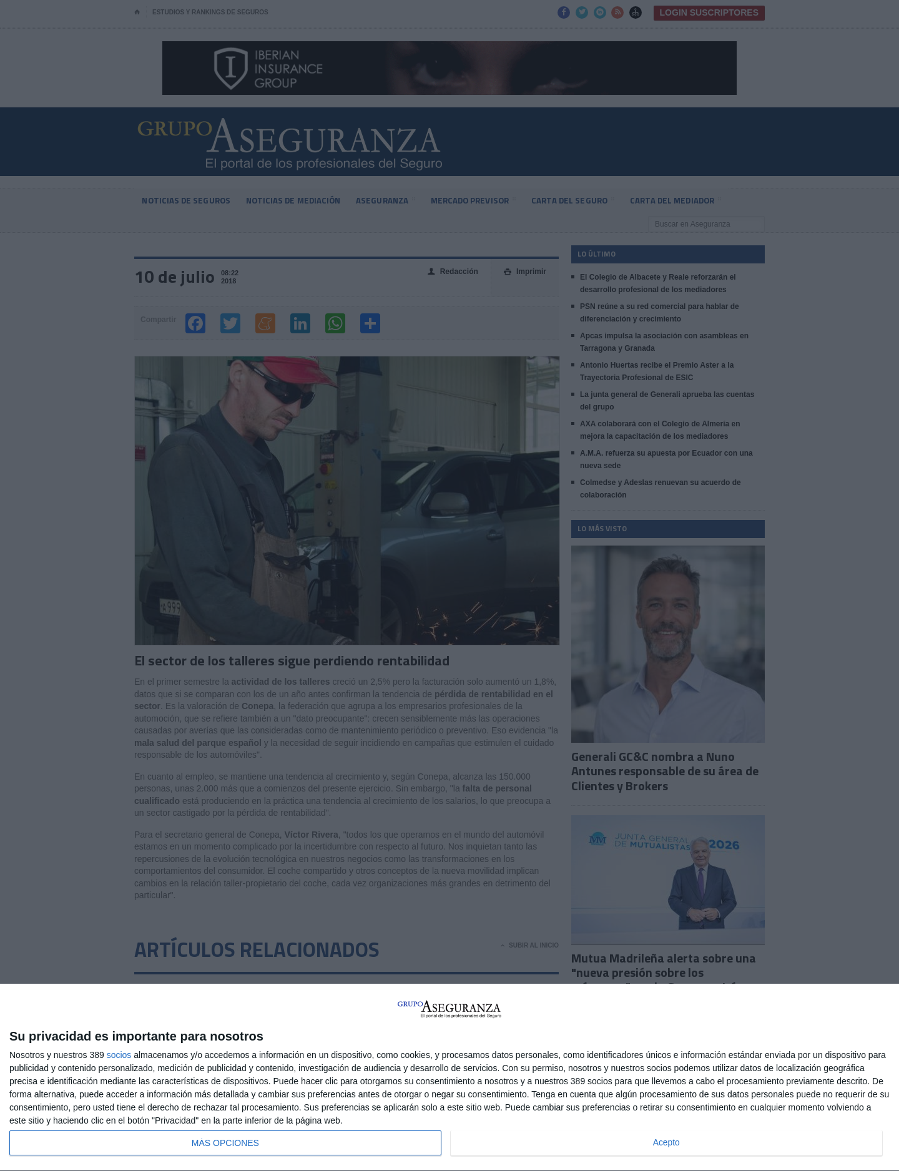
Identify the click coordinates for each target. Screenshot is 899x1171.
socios (119, 1055)
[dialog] (449, 1077)
